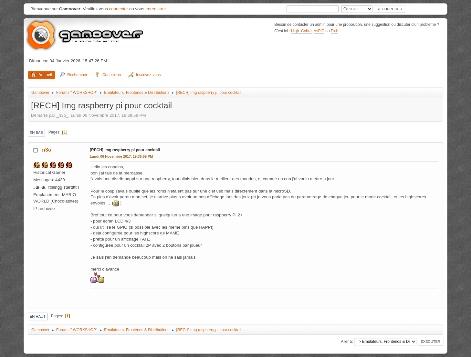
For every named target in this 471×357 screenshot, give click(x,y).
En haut (38, 316)
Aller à (346, 341)
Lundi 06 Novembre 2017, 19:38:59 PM (121, 156)
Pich (334, 31)
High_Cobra (301, 31)
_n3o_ (46, 150)
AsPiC (319, 31)
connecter (118, 8)
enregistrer (155, 8)
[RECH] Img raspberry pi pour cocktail (125, 150)
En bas (36, 132)
